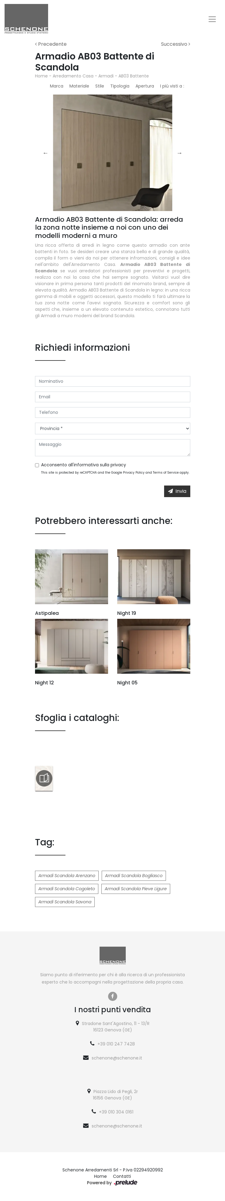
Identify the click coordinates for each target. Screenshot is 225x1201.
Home (41, 76)
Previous (46, 153)
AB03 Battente (133, 76)
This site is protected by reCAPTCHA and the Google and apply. (115, 472)
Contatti (122, 1176)
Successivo (175, 44)
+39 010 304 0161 (116, 1112)
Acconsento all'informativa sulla (83, 465)
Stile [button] (99, 86)
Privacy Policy (134, 472)
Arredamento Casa (73, 76)
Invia (177, 491)
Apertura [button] (144, 86)
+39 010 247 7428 (116, 1044)
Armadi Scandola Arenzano (66, 876)
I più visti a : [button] (172, 86)
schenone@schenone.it (117, 1058)
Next (180, 153)
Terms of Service (166, 472)
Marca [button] (56, 86)
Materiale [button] (79, 86)
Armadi (106, 76)
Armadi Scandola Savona (64, 902)
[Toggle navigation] (212, 19)
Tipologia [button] (119, 86)
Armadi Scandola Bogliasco (134, 876)
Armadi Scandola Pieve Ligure (136, 889)
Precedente (51, 44)
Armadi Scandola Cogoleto (66, 889)
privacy (118, 465)
